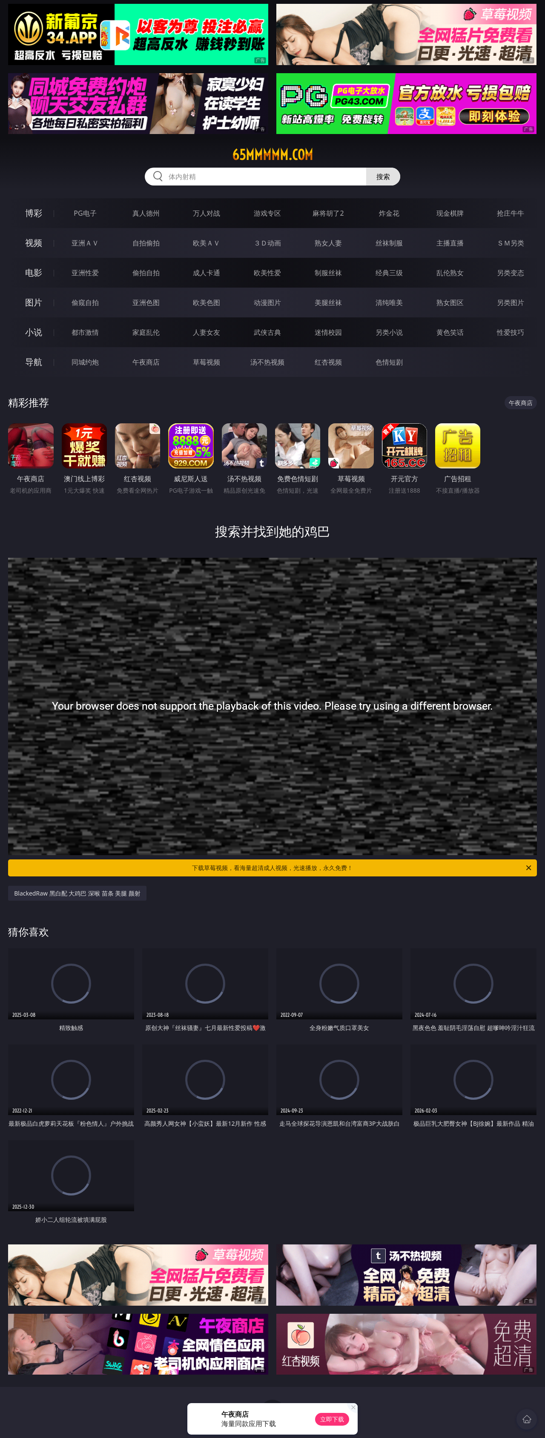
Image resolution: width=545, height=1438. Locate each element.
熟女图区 (450, 302)
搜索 (383, 176)
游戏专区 (267, 213)
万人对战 (206, 213)
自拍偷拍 (146, 243)
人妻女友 (206, 332)
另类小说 (389, 332)
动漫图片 (267, 302)
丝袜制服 (389, 243)
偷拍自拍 (146, 272)
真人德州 (146, 213)
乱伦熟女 (450, 272)
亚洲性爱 (85, 272)
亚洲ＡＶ (85, 243)
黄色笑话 (450, 332)
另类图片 (510, 302)
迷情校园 (328, 332)
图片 (33, 302)
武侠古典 (267, 332)
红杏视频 (328, 362)
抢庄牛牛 (510, 213)
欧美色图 (206, 302)
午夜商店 (146, 362)
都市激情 (85, 332)
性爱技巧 (510, 332)
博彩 (33, 213)
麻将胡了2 (328, 213)
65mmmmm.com (272, 154)
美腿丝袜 (328, 302)
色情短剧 (389, 362)
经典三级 (389, 272)
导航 (33, 362)
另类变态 (510, 272)
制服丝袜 (328, 272)
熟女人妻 (328, 243)
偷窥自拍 (85, 302)
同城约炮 (85, 362)
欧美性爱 (267, 272)
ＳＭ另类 (510, 243)
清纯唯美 (389, 302)
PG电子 (85, 213)
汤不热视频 (267, 362)
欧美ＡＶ (206, 243)
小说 (33, 332)
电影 (33, 272)
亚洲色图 (146, 302)
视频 (33, 242)
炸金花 (389, 213)
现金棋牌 (450, 213)
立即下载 (332, 1419)
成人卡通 (206, 272)
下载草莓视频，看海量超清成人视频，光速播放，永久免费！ (362, 868)
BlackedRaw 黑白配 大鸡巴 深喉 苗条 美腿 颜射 (77, 893)
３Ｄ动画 (267, 243)
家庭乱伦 (146, 332)
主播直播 (450, 243)
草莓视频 (206, 362)
